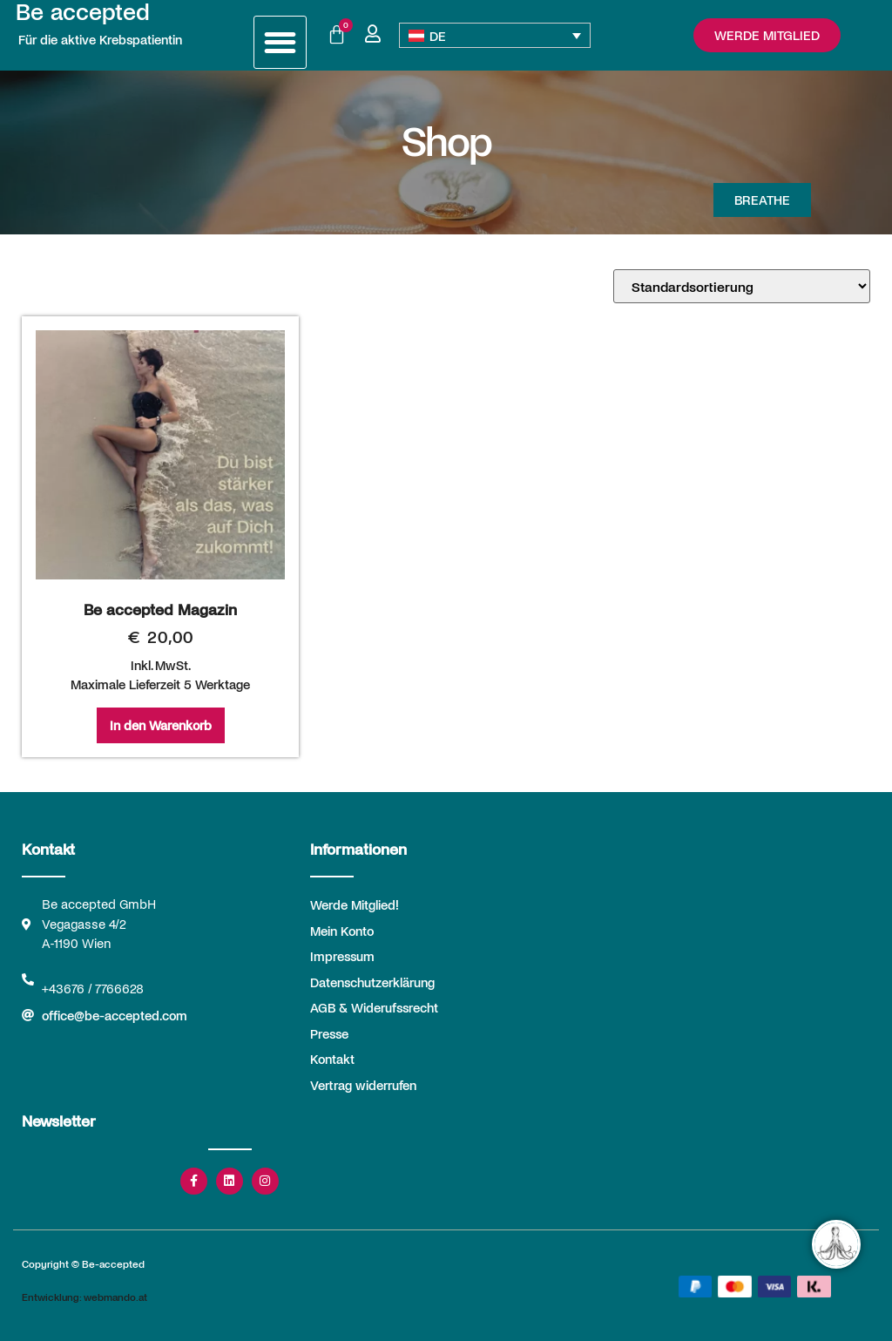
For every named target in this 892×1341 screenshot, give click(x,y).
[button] (280, 42)
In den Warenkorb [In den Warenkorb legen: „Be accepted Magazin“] (161, 725)
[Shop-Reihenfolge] (741, 286)
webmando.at (115, 1296)
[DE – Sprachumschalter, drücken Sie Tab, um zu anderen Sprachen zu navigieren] (495, 35)
